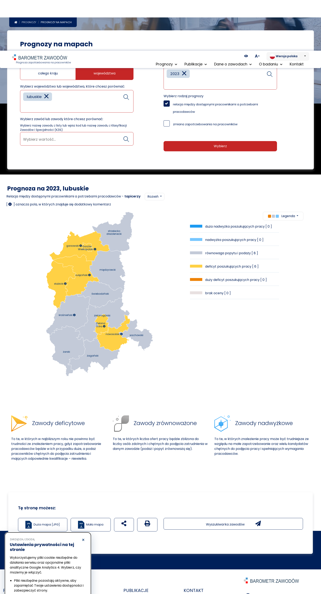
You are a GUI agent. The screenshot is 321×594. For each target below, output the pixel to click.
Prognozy (29, 22)
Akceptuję (67, 578)
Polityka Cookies (61, 563)
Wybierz (220, 146)
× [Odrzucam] (83, 489)
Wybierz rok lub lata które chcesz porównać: (200, 63)
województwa (104, 73)
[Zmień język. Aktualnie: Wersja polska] (288, 6)
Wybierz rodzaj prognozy (183, 96)
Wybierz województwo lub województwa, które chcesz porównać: (72, 86)
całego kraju (48, 73)
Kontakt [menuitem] (297, 14)
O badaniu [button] (270, 14)
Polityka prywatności (23, 567)
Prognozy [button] (166, 14)
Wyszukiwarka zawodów (233, 524)
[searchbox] (24, 106)
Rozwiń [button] (153, 196)
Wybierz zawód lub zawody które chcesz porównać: (61, 119)
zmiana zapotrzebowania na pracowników (205, 124)
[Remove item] (46, 97)
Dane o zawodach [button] (233, 14)
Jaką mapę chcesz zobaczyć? (44, 63)
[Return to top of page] (316, 576)
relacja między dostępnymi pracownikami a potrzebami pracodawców (215, 108)
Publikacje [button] (195, 14)
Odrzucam (28, 578)
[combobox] (76, 101)
